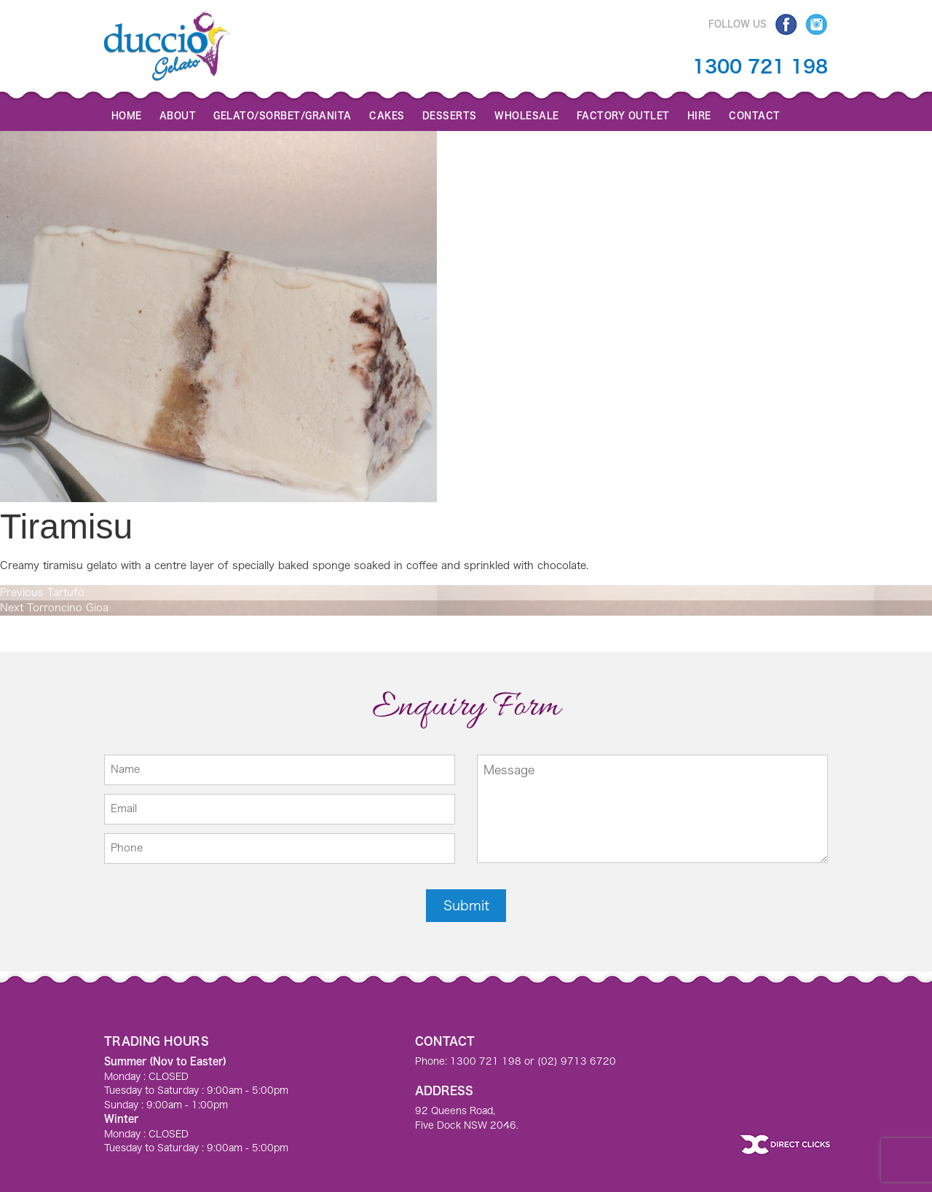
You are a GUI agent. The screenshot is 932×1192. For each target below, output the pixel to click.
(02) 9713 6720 (576, 1061)
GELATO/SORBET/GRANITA (282, 115)
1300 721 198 (760, 66)
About (178, 115)
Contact (755, 115)
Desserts (449, 115)
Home (126, 115)
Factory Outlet (623, 115)
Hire (699, 115)
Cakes (387, 115)
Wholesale (526, 115)
